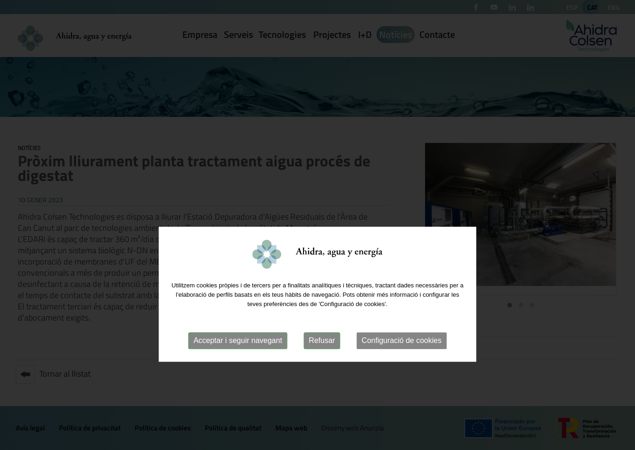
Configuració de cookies (401, 363)
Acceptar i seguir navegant (238, 363)
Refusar (322, 363)
